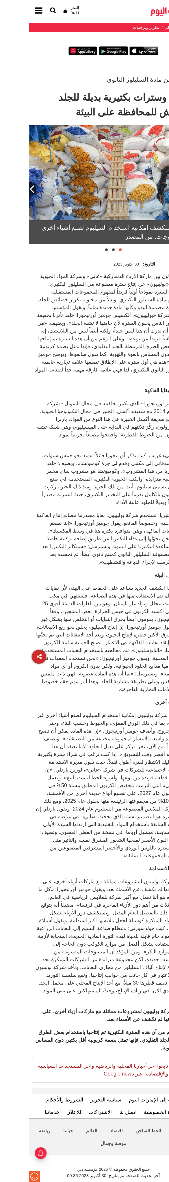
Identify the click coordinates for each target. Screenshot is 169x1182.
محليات (152, 1130)
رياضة (15, 1130)
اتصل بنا (99, 1112)
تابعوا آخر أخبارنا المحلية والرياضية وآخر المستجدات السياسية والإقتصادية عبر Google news (74, 1070)
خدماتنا (23, 1112)
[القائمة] (24, 10)
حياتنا (39, 1130)
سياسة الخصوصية (134, 1112)
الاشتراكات (71, 1112)
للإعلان (45, 1112)
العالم (62, 1130)
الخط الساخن (119, 1130)
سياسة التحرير (77, 1100)
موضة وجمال (84, 1143)
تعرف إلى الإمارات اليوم (126, 1100)
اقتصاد (87, 1130)
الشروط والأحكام (35, 1100)
